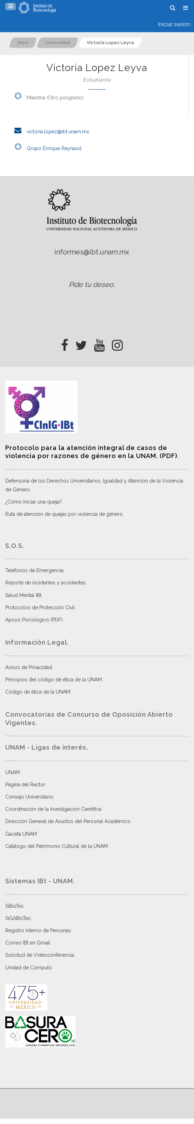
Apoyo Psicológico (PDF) (33, 620)
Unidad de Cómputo (28, 967)
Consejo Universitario (29, 797)
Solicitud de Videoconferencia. (40, 955)
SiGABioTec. (18, 918)
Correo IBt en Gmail (27, 943)
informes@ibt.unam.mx (91, 252)
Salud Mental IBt (23, 595)
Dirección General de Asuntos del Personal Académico (68, 821)
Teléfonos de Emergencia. (35, 570)
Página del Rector (25, 784)
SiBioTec (14, 906)
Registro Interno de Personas (38, 930)
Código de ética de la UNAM (37, 692)
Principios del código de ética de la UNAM (53, 679)
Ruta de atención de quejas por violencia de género (64, 514)
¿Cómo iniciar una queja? (33, 502)
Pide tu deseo (91, 284)
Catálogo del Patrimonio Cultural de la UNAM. (57, 846)
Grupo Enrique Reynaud (46, 148)
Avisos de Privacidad (28, 667)
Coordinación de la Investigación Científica (53, 809)
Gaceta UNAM (21, 834)
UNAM (12, 772)
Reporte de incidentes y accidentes (45, 582)
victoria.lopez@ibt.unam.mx (50, 131)
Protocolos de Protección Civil (40, 607)
